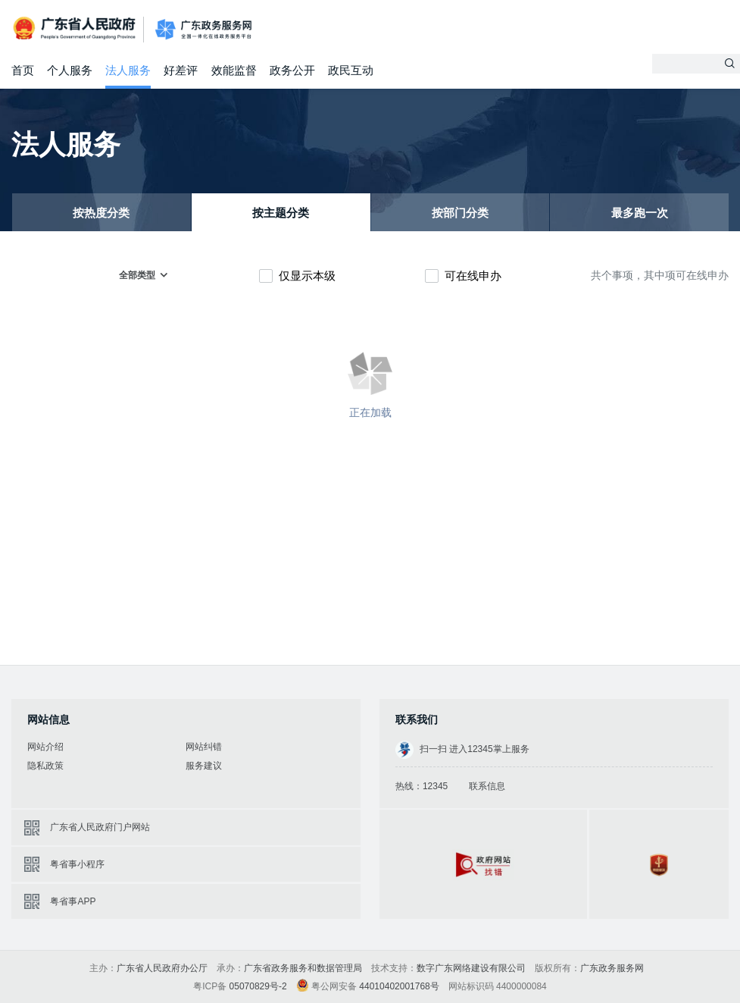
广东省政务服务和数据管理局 (303, 968)
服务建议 (204, 765)
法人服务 (128, 70)
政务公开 (292, 70)
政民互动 (350, 70)
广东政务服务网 (203, 29)
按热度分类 (101, 212)
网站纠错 (204, 746)
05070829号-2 (258, 986)
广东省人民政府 (75, 28)
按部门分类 (460, 212)
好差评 (181, 70)
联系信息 (487, 786)
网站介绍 (45, 746)
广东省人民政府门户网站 (100, 827)
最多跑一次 (639, 212)
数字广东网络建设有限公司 (471, 968)
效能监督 (234, 70)
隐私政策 (45, 765)
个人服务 (69, 70)
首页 (22, 70)
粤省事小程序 (77, 864)
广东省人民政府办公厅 (162, 968)
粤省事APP (72, 901)
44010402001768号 (399, 986)
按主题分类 (280, 212)
